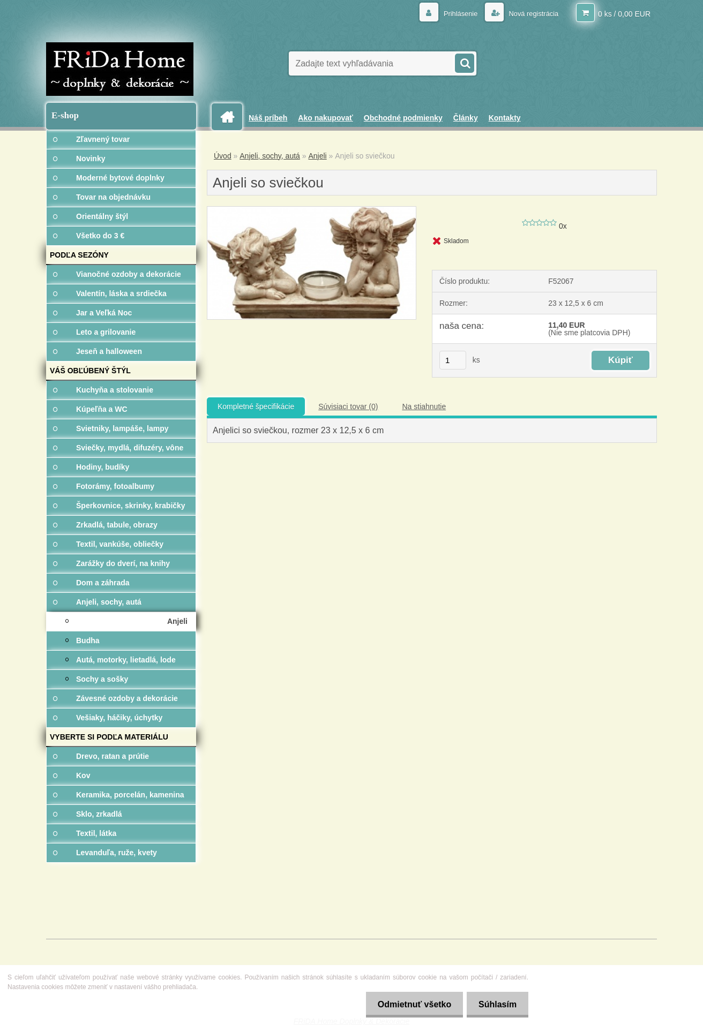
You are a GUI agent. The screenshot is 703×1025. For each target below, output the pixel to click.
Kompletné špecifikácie (256, 406)
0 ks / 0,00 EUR (624, 13)
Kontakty (505, 118)
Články (465, 118)
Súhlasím (496, 1004)
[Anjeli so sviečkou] (311, 210)
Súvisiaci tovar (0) (348, 406)
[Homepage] (231, 117)
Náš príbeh (268, 118)
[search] (464, 62)
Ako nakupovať (325, 118)
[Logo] (119, 69)
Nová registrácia (530, 13)
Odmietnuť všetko (409, 1004)
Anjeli (317, 156)
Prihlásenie (454, 13)
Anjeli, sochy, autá (270, 156)
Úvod (222, 156)
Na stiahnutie (424, 406)
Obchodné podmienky (403, 118)
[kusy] (452, 360)
